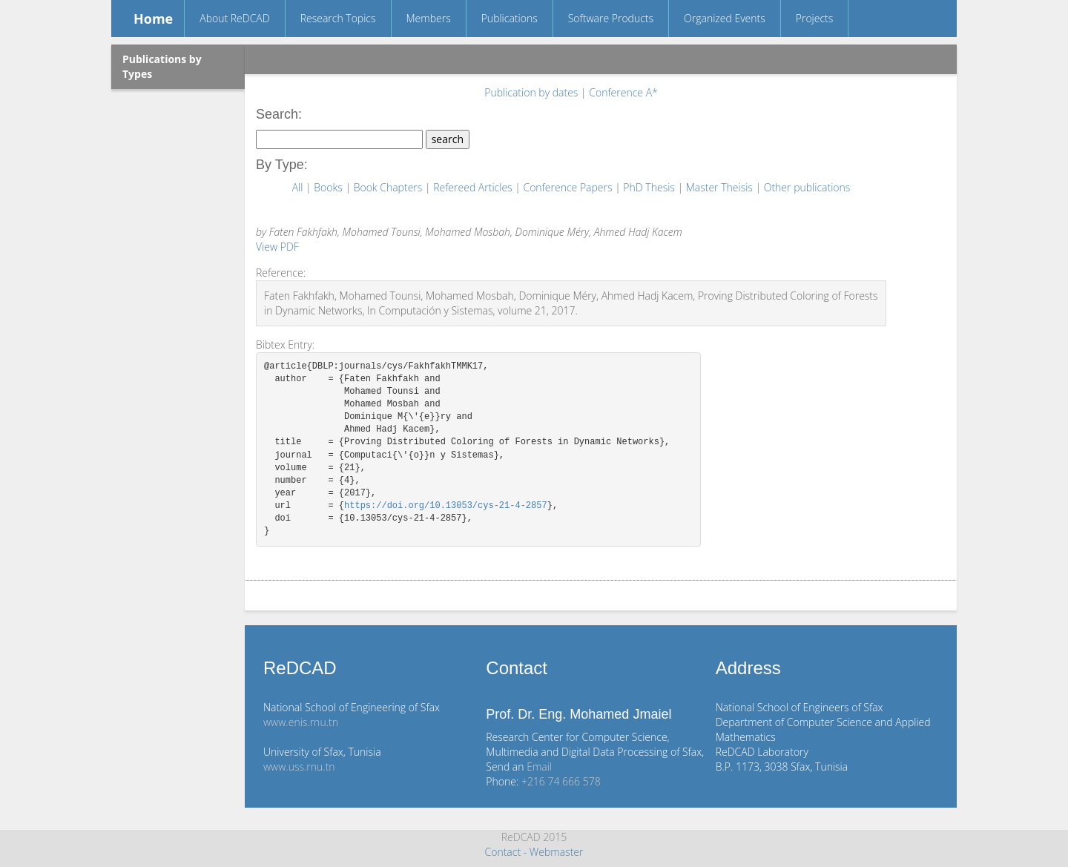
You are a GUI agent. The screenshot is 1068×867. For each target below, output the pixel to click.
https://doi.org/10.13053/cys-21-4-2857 (445, 506)
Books (329, 187)
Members (428, 18)
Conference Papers (569, 187)
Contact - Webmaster (533, 852)
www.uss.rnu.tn (299, 766)
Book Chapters (389, 187)
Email (539, 766)
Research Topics (338, 18)
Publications (509, 18)
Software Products (610, 18)
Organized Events (724, 18)
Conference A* (623, 92)
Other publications (807, 187)
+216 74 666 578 (561, 781)
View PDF (277, 247)
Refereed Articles (474, 187)
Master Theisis (721, 187)
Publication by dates (532, 92)
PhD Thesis (650, 187)
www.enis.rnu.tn (300, 722)
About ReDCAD (234, 18)
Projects (815, 18)
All (299, 187)
